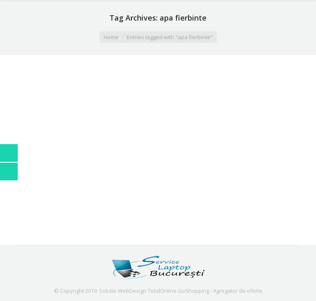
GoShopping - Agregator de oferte (220, 290)
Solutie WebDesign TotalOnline (138, 290)
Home (111, 37)
